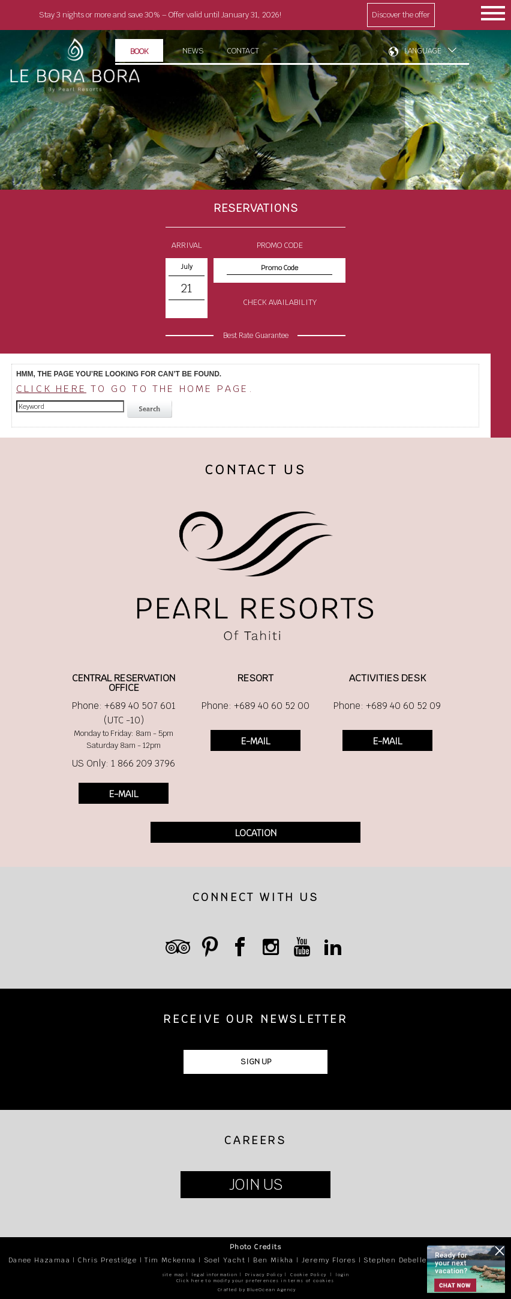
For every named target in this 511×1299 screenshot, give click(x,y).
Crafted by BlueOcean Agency (257, 1289)
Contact (243, 51)
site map (173, 1274)
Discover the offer (401, 15)
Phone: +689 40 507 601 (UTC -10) (124, 713)
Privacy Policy (264, 1274)
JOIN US (255, 1184)
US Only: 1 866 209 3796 (123, 763)
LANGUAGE (422, 51)
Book (139, 51)
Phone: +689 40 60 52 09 (387, 705)
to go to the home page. (135, 388)
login (342, 1274)
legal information (215, 1274)
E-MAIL (123, 794)
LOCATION (255, 833)
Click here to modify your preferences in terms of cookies (255, 1280)
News (193, 51)
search (151, 409)
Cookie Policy (308, 1274)
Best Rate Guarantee (255, 335)
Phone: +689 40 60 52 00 (255, 705)
